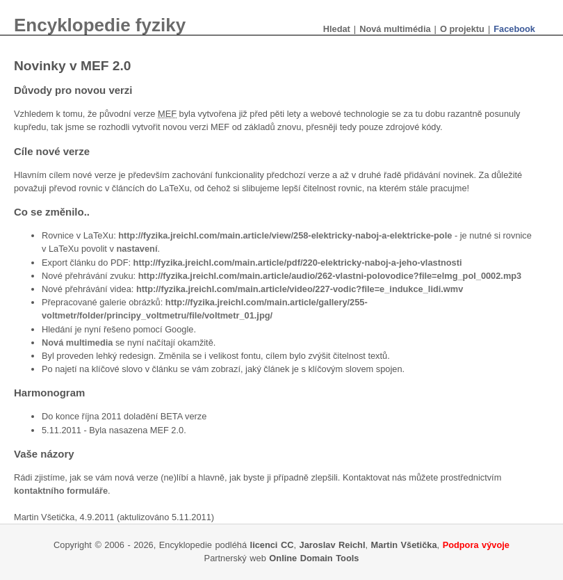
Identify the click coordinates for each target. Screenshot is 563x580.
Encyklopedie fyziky (100, 25)
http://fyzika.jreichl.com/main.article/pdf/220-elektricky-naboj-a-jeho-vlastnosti (297, 262)
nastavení (136, 248)
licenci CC (272, 545)
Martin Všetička (404, 545)
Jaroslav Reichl (333, 545)
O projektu (462, 29)
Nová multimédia (394, 29)
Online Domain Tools (314, 558)
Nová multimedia (77, 342)
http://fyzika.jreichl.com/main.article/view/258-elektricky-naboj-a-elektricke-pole (285, 235)
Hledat (336, 29)
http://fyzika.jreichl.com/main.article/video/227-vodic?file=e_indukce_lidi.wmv (299, 289)
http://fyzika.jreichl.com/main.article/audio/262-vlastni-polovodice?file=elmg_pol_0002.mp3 (330, 276)
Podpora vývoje (476, 545)
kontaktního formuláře (61, 490)
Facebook (514, 29)
